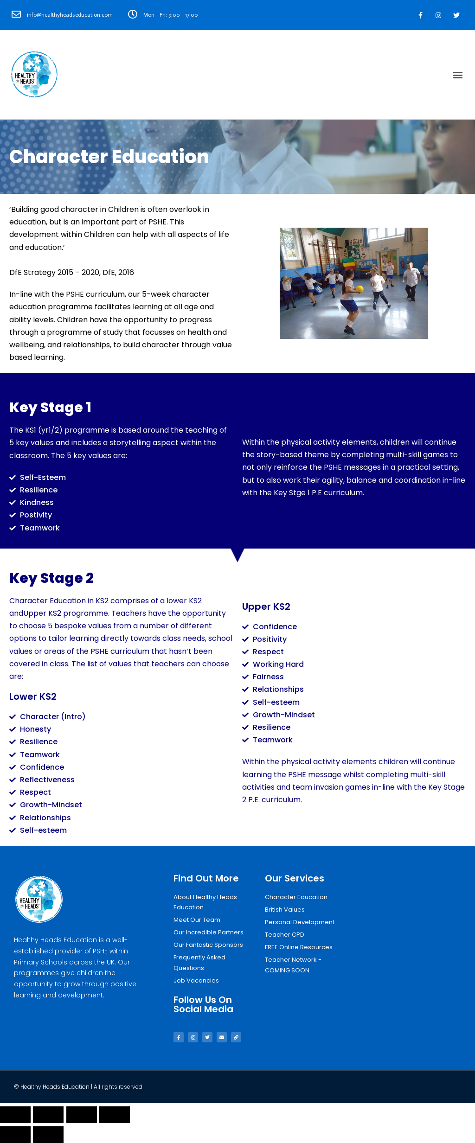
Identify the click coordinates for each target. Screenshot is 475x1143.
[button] (458, 75)
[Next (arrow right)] (48, 1134)
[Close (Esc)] (15, 1114)
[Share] (48, 1114)
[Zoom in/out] (114, 1114)
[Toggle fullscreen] (81, 1114)
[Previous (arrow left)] (15, 1134)
